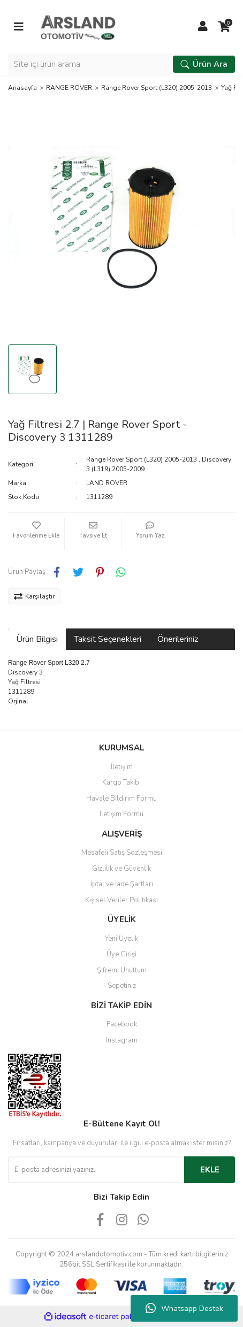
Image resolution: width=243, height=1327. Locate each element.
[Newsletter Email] (96, 1169)
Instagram (122, 1040)
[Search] (121, 64)
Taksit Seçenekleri (107, 639)
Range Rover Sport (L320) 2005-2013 (141, 459)
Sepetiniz (122, 986)
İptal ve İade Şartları (121, 884)
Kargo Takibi (121, 782)
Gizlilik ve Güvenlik (121, 868)
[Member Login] (203, 27)
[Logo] (78, 26)
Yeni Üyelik (121, 939)
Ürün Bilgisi (37, 639)
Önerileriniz (177, 639)
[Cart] (224, 26)
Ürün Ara (203, 64)
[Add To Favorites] (36, 534)
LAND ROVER (106, 483)
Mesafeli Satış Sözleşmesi (121, 852)
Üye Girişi (121, 954)
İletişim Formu (121, 814)
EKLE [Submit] (209, 1169)
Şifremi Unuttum (122, 970)
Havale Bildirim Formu (121, 798)
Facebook (122, 1024)
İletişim (122, 767)
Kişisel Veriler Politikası (121, 900)
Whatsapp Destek (184, 1308)
